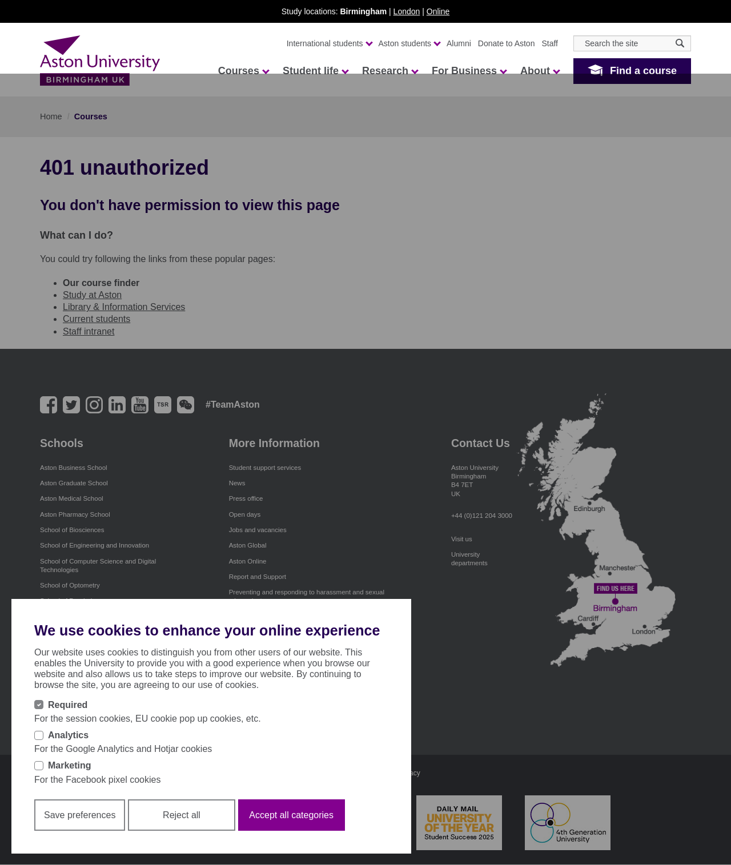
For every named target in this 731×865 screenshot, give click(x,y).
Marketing (69, 765)
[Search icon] (680, 43)
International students (329, 43)
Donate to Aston (506, 43)
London (406, 11)
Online (438, 11)
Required (67, 705)
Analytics (68, 735)
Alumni (459, 43)
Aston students (409, 43)
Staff (549, 43)
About (539, 71)
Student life (315, 71)
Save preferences (79, 815)
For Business (469, 71)
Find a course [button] (643, 71)
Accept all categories (291, 815)
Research (389, 71)
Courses (243, 71)
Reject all (181, 815)
